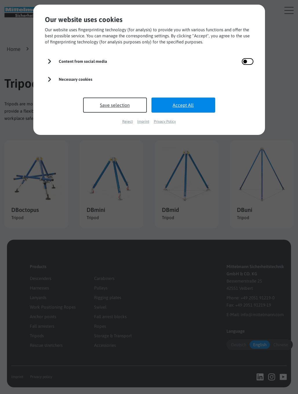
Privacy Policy (165, 121)
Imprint (143, 121)
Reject (127, 121)
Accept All (183, 105)
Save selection (115, 105)
